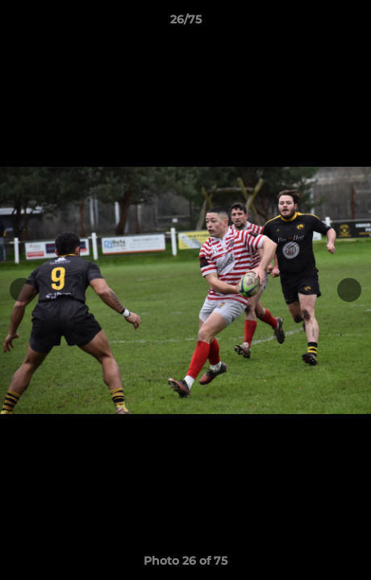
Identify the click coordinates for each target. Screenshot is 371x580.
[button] (351, 23)
